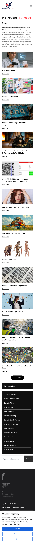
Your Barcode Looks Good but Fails (15, 207)
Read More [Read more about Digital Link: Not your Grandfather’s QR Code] (5, 371)
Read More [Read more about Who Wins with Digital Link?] (5, 315)
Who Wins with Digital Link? (12, 311)
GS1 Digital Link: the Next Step (13, 233)
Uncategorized (9, 441)
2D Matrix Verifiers (10, 394)
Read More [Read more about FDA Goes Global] (5, 74)
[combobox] (12, 459)
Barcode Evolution (9, 259)
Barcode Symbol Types (11, 424)
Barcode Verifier (9, 437)
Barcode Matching (10, 416)
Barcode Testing (9, 428)
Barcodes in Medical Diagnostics (14, 285)
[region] (17, 527)
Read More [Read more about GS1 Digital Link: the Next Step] (5, 237)
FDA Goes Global (8, 70)
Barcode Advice (9, 403)
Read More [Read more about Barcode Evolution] (5, 263)
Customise (17, 534)
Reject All (17, 539)
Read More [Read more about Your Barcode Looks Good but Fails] (5, 211)
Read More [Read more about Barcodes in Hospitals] (5, 100)
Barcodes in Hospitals (10, 96)
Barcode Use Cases (10, 433)
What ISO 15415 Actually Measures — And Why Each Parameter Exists (16, 180)
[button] (31, 6)
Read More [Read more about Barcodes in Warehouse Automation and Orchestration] (5, 343)
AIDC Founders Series (11, 399)
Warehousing (8, 450)
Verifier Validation (10, 445)
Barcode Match (9, 411)
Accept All (17, 529)
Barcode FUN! (8, 407)
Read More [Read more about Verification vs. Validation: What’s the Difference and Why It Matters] (5, 156)
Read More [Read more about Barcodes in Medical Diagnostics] (5, 289)
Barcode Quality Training (12, 420)
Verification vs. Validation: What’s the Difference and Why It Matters (16, 152)
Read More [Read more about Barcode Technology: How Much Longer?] (5, 128)
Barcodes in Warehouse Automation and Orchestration (16, 339)
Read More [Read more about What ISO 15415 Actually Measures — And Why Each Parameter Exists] (5, 185)
